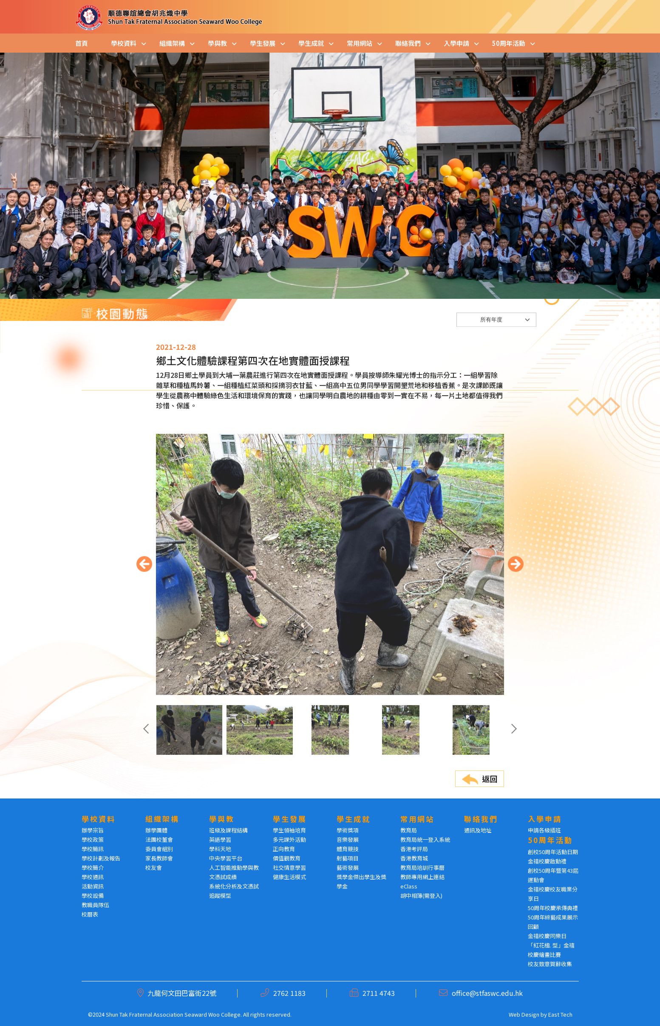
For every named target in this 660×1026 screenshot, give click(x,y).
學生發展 (262, 43)
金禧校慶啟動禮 (547, 861)
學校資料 (123, 43)
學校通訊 (93, 877)
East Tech (560, 1014)
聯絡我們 (408, 43)
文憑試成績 (223, 877)
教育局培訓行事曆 (422, 867)
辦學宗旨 (93, 830)
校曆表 (90, 914)
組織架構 (172, 43)
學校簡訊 (93, 849)
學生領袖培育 (289, 830)
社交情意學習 (289, 867)
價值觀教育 (286, 858)
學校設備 (93, 895)
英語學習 (220, 839)
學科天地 (220, 849)
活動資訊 (93, 886)
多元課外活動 (289, 839)
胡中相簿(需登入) (421, 895)
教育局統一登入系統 (425, 839)
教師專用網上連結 (422, 877)
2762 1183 (289, 993)
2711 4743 (379, 993)
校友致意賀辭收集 (550, 964)
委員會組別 (159, 849)
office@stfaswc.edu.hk (487, 993)
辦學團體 (156, 830)
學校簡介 (93, 867)
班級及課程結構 (228, 830)
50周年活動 (508, 43)
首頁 (81, 43)
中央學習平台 (225, 858)
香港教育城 (414, 858)
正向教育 (284, 849)
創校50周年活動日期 (553, 852)
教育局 (408, 830)
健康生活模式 (289, 877)
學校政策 (93, 839)
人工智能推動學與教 (234, 867)
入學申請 (456, 43)
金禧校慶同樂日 (547, 936)
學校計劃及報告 (101, 858)
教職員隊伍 (95, 905)
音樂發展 (348, 839)
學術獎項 (348, 830)
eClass (408, 886)
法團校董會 (159, 839)
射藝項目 (348, 858)
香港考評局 (414, 849)
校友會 (153, 867)
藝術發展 (348, 867)
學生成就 (311, 43)
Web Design (524, 1014)
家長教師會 (159, 858)
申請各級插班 (544, 830)
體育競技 (348, 849)
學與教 (217, 43)
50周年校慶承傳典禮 (553, 908)
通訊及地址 (478, 830)
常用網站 (359, 43)
